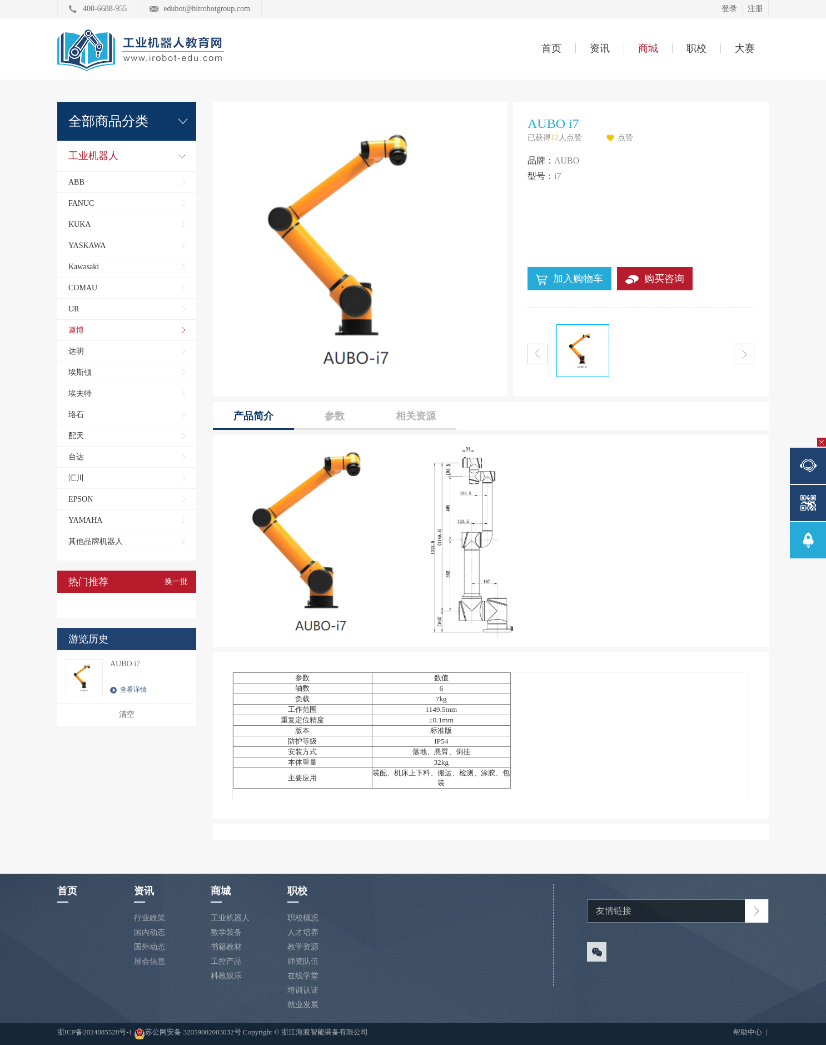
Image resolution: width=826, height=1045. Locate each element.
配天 (76, 436)
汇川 (76, 478)
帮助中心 (748, 1032)
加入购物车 (569, 279)
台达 (76, 457)
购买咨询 (654, 279)
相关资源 (416, 416)
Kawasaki (83, 267)
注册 (755, 8)
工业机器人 (93, 155)
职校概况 (303, 918)
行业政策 (149, 918)
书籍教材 (226, 947)
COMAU (82, 288)
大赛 (745, 48)
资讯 (600, 48)
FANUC (81, 203)
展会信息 (149, 961)
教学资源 (303, 947)
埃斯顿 (80, 372)
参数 (335, 416)
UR (73, 309)
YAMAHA (85, 520)
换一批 (176, 581)
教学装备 (226, 932)
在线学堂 (303, 976)
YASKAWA (87, 245)
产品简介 (253, 416)
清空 (127, 714)
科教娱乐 (226, 976)
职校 (696, 48)
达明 (76, 351)
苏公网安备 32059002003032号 (187, 1033)
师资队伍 (303, 961)
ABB (76, 182)
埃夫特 (80, 393)
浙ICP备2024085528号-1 (95, 1032)
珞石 (76, 414)
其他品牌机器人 (95, 541)
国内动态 (149, 932)
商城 (648, 48)
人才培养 (303, 932)
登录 (729, 8)
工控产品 (226, 961)
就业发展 (303, 1005)
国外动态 (149, 947)
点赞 (625, 137)
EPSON (80, 499)
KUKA (79, 224)
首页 (551, 48)
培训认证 (303, 990)
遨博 (76, 330)
